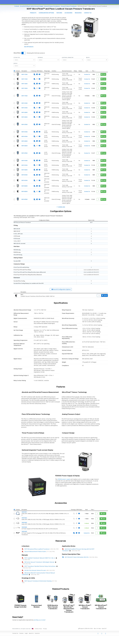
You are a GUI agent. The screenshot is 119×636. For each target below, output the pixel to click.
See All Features (28, 46)
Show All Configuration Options (61, 289)
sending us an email (39, 620)
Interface (40, 57)
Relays (88, 57)
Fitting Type (17, 57)
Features (59, 13)
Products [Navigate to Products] (16, 6)
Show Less (61, 207)
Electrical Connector (67, 57)
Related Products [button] (60, 589)
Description (24, 71)
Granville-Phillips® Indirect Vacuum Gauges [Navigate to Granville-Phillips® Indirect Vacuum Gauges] (31, 6)
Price (93, 71)
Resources (78, 13)
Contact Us (87, 13)
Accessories (68, 13)
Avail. (87, 71)
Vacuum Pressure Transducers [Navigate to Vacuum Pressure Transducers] (52, 6)
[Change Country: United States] (32, 629)
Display (15, 63)
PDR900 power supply (64, 479)
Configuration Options (46, 13)
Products (33, 13)
